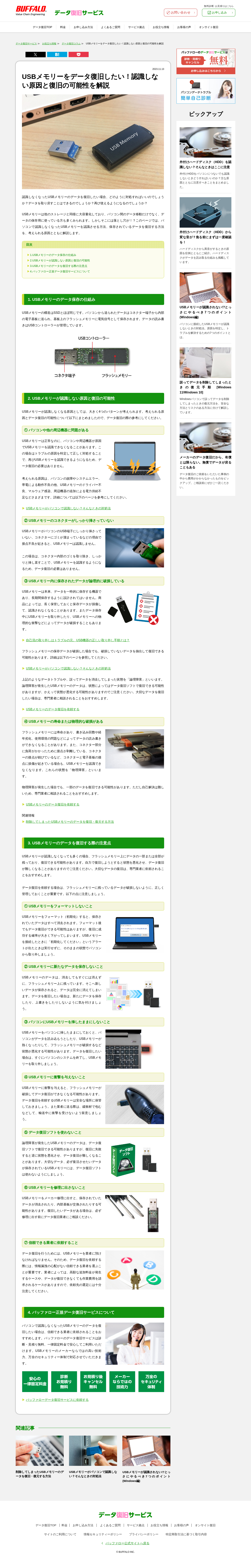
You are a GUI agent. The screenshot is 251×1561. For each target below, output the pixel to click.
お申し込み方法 (83, 27)
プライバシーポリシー (143, 1534)
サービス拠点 (136, 27)
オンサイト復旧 (208, 27)
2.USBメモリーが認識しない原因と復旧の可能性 (60, 260)
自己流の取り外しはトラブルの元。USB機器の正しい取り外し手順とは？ (78, 640)
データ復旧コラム (71, 43)
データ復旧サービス (26, 43)
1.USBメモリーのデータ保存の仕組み (53, 254)
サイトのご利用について (60, 1534)
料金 (63, 27)
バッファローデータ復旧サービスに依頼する (57, 1399)
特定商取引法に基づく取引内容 (186, 1534)
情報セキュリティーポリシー (103, 1534)
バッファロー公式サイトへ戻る (127, 1543)
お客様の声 (184, 27)
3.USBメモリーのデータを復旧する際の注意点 (58, 265)
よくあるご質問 (110, 27)
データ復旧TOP (42, 27)
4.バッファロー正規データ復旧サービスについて (60, 271)
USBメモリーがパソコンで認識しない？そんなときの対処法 (68, 508)
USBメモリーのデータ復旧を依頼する (52, 709)
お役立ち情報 (161, 27)
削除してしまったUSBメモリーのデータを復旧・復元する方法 (70, 821)
